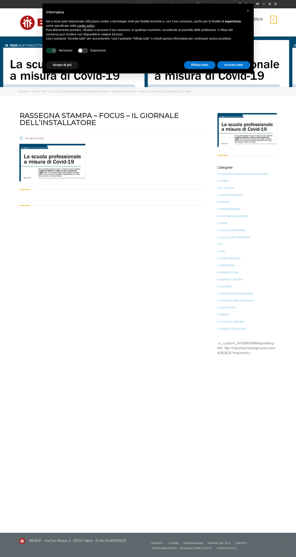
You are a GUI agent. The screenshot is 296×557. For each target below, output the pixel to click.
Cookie (173, 543)
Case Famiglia (230, 258)
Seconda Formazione (236, 293)
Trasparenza (230, 209)
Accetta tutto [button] (233, 65)
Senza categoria (233, 328)
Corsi (224, 181)
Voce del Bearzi (232, 321)
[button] (248, 10)
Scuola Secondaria (235, 237)
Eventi (224, 314)
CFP (222, 251)
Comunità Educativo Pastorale (244, 174)
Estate (225, 202)
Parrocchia (229, 272)
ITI (221, 244)
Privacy (157, 543)
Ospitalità (227, 307)
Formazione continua (237, 300)
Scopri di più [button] (62, 65)
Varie (224, 223)
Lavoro (226, 286)
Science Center (231, 279)
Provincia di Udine (234, 216)
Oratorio (227, 265)
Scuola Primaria (232, 230)
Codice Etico (227, 548)
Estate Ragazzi (231, 195)
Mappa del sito (219, 543)
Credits (241, 543)
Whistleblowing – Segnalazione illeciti (181, 548)
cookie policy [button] (85, 25)
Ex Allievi (227, 188)
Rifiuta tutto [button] (199, 65)
